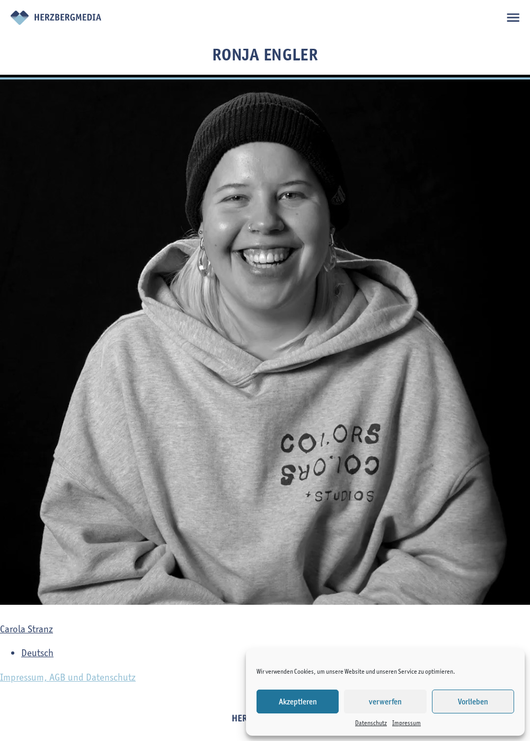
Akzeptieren (298, 702)
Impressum (406, 723)
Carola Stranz (26, 629)
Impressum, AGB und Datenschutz (68, 677)
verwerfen (385, 702)
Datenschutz (371, 723)
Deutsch (37, 653)
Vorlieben (473, 702)
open (513, 17)
